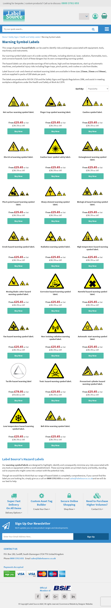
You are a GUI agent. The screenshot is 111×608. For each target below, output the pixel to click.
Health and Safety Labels (30, 37)
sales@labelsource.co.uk (81, 478)
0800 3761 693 (70, 3)
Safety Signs (13, 37)
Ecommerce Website (67, 604)
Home (4, 37)
